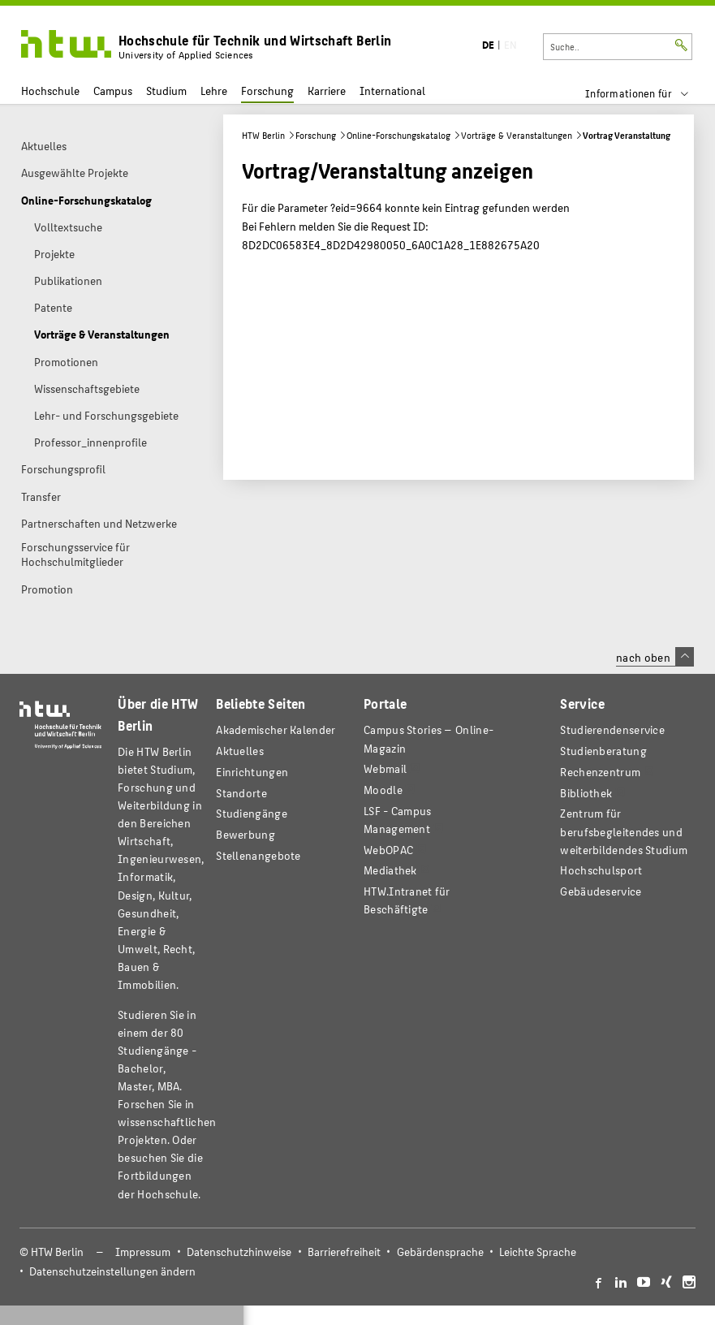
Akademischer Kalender (275, 729)
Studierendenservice (612, 729)
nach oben (655, 657)
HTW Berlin (263, 135)
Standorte (241, 792)
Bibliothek (586, 792)
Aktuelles (240, 750)
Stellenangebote (258, 855)
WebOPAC (388, 849)
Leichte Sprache (537, 1251)
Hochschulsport (601, 869)
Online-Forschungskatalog (398, 135)
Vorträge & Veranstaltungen (516, 135)
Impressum (142, 1251)
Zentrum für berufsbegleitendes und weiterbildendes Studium (623, 831)
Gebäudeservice (600, 891)
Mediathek (390, 869)
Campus (112, 90)
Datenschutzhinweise (239, 1251)
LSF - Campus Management (398, 819)
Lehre (213, 90)
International (392, 90)
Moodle (383, 789)
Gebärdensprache (440, 1251)
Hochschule (50, 90)
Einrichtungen (252, 771)
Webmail (385, 768)
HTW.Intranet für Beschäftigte (407, 900)
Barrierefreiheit (344, 1251)
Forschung (267, 90)
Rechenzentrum (600, 771)
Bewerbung (245, 834)
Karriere (327, 90)
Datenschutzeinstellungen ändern (112, 1271)
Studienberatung (603, 750)
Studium (166, 90)
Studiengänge (251, 813)
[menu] (647, 93)
